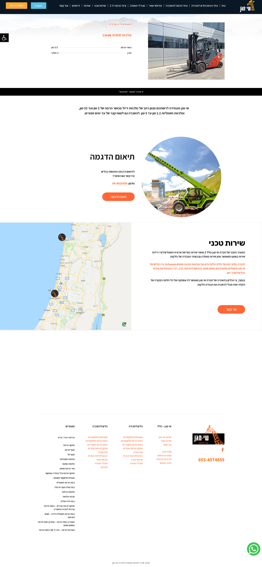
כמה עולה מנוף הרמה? (64, 487)
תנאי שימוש (165, 463)
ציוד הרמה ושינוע (67, 468)
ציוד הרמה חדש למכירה (204, 6)
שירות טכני (100, 6)
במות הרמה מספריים (132, 444)
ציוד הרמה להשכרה (176, 6)
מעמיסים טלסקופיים (133, 437)
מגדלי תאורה (136, 463)
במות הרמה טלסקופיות (132, 440)
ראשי (129, 24)
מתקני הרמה (69, 445)
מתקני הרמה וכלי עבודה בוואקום (60, 473)
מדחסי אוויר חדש (66, 437)
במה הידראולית (68, 501)
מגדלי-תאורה (137, 6)
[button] (4, 37)
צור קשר (63, 6)
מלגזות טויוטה (68, 463)
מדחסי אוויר (155, 6)
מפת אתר (166, 451)
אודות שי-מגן (165, 437)
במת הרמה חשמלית (65, 482)
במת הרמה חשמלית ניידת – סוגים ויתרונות (60, 515)
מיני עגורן (138, 452)
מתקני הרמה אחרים (133, 448)
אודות (87, 6)
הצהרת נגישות (164, 455)
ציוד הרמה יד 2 (118, 6)
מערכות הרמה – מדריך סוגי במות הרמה (57, 529)
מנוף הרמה (70, 449)
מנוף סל (71, 454)
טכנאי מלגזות (69, 496)
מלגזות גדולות (68, 491)
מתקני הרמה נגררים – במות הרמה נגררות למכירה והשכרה (59, 507)
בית (224, 6)
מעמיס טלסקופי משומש (64, 477)
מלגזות (104, 467)
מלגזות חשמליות (67, 459)
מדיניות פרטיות (163, 459)
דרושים (76, 6)
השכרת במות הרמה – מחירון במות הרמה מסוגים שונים (56, 523)
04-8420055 (119, 183)
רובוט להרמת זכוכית (133, 455)
